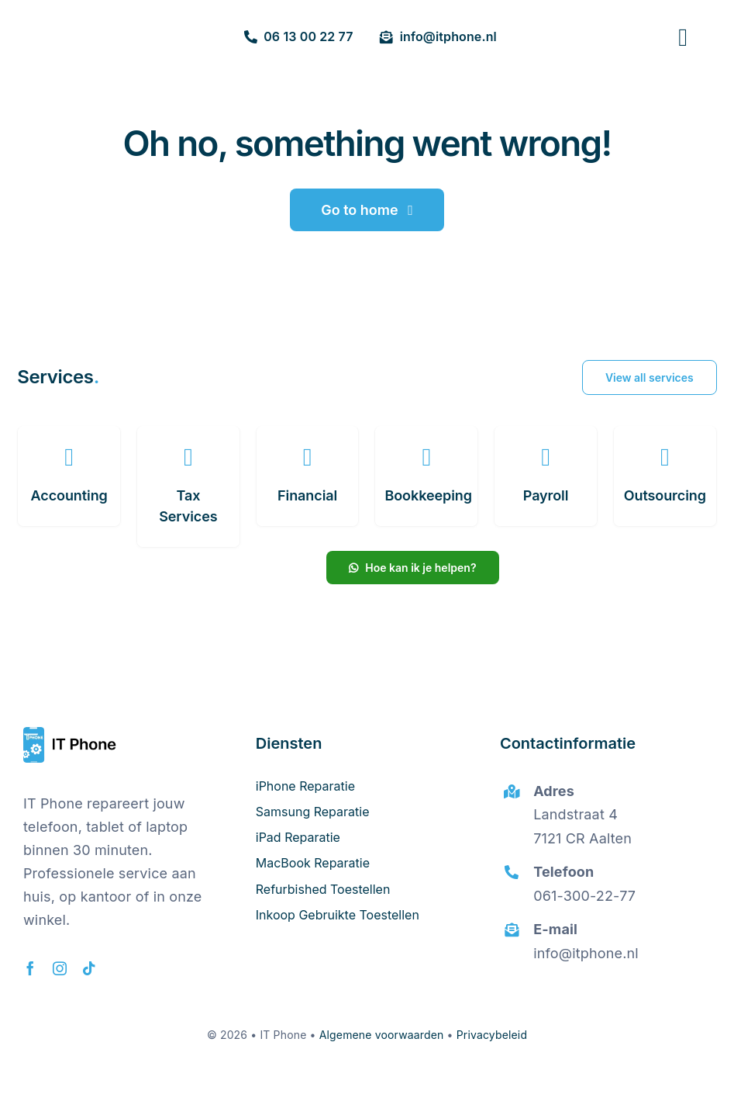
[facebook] (30, 968)
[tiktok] (89, 968)
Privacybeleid (492, 1034)
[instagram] (60, 968)
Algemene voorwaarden (381, 1034)
